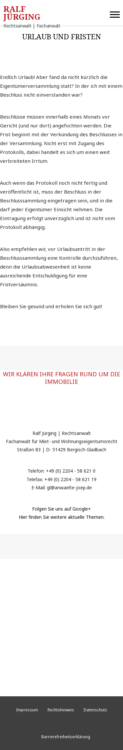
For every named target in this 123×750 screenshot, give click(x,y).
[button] (115, 13)
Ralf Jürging (31, 14)
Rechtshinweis (61, 710)
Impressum (27, 710)
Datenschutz (95, 710)
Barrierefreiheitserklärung (65, 737)
